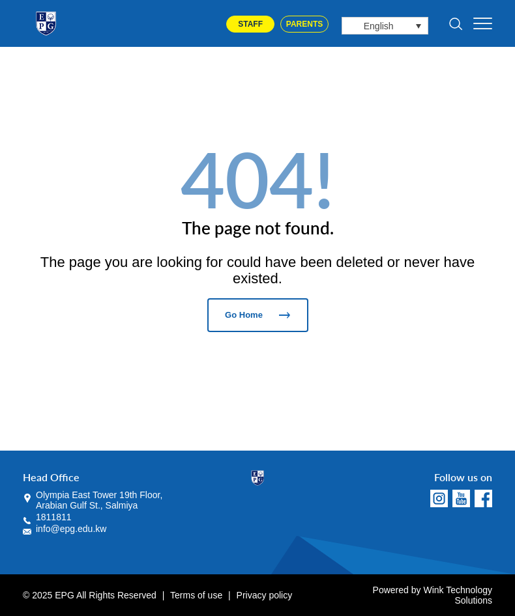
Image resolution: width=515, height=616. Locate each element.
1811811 (54, 517)
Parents (304, 24)
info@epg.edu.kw (71, 529)
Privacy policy (265, 595)
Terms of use (196, 595)
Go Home (257, 315)
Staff (250, 24)
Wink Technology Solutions (457, 595)
